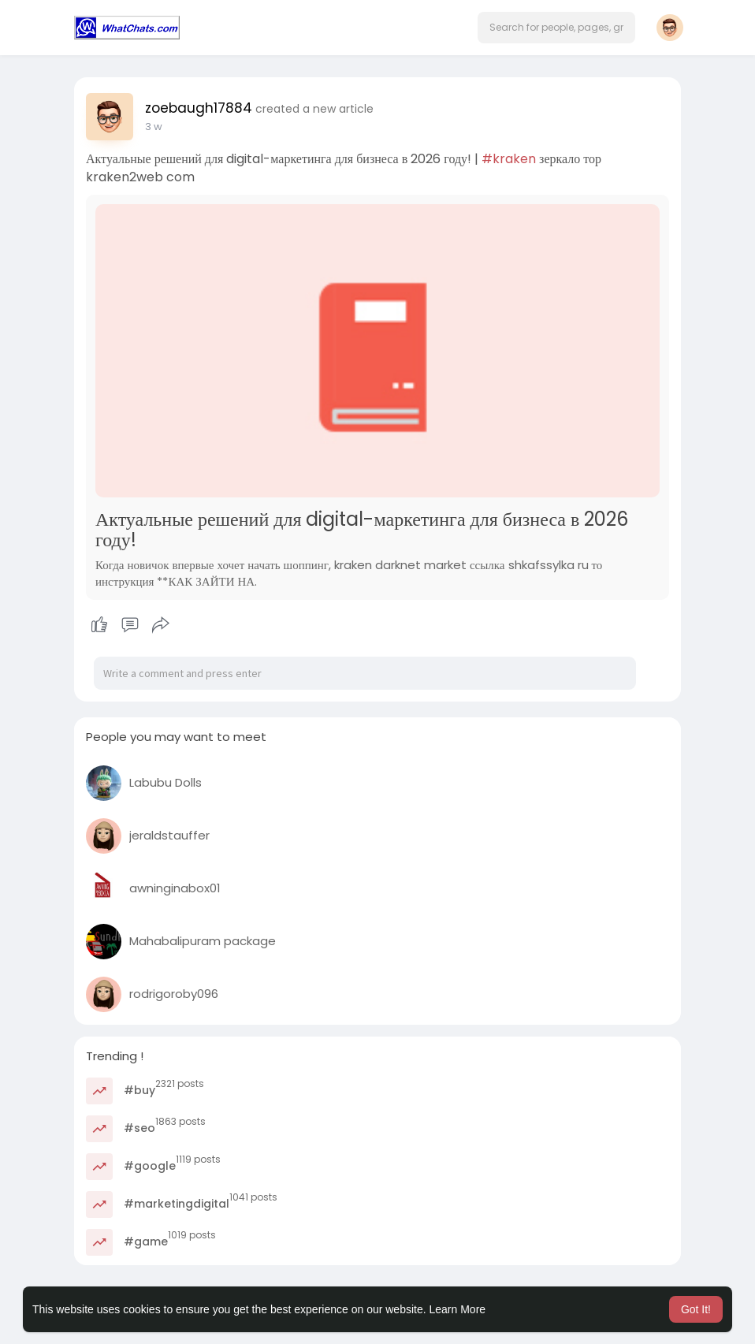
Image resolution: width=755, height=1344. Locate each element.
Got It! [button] (696, 1309)
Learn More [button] (458, 1309)
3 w (153, 126)
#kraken (509, 159)
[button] (556, 27)
